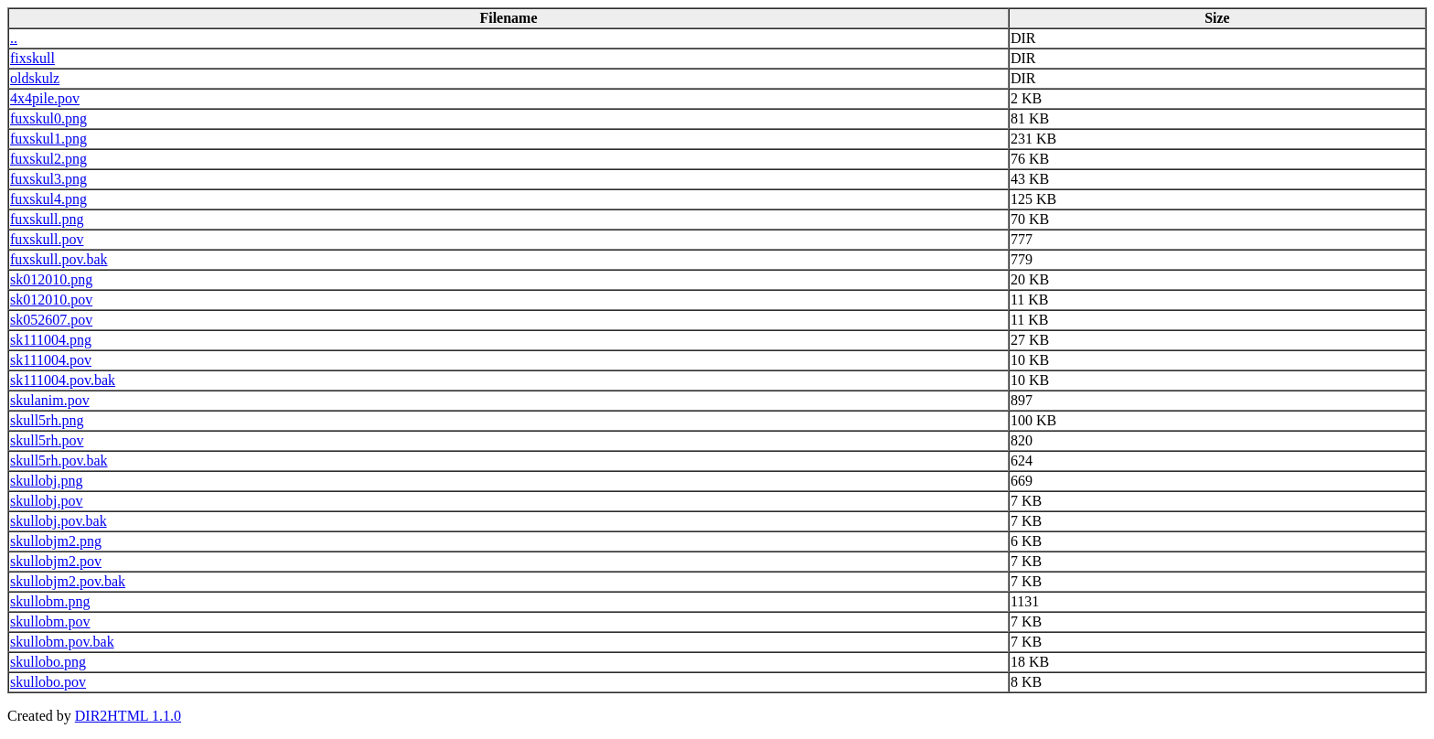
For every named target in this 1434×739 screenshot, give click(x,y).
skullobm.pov (50, 621)
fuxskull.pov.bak (59, 259)
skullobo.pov (48, 682)
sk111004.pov (50, 360)
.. (13, 38)
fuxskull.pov (46, 239)
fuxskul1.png (48, 138)
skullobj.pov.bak (58, 521)
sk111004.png (50, 340)
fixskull (32, 58)
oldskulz (34, 78)
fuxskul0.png (48, 118)
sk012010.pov (51, 299)
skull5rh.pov (46, 440)
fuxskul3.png (48, 179)
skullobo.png (48, 661)
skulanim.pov (50, 400)
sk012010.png (51, 279)
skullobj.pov (46, 501)
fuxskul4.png (48, 199)
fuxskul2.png (48, 158)
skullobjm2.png (56, 541)
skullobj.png (46, 480)
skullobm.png (50, 601)
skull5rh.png (46, 420)
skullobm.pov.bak (62, 641)
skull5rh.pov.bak (59, 460)
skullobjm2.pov (56, 561)
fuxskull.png (46, 219)
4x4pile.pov (45, 98)
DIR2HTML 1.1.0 (128, 715)
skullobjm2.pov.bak (67, 581)
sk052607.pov (51, 319)
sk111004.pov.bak (62, 380)
